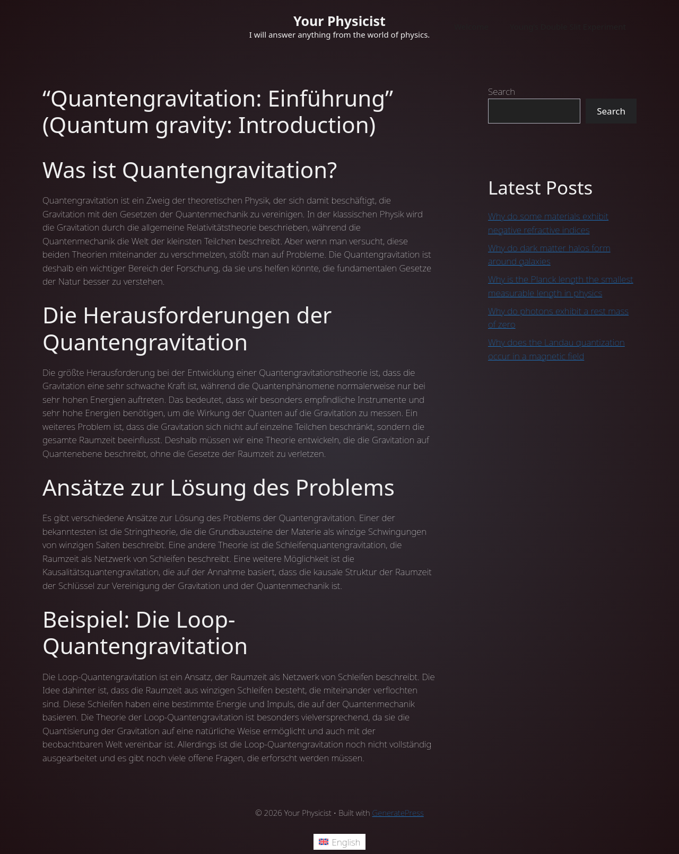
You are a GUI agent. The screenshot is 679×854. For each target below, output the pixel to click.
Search (501, 91)
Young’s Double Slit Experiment (568, 26)
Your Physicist (339, 21)
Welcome (471, 26)
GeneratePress (398, 812)
